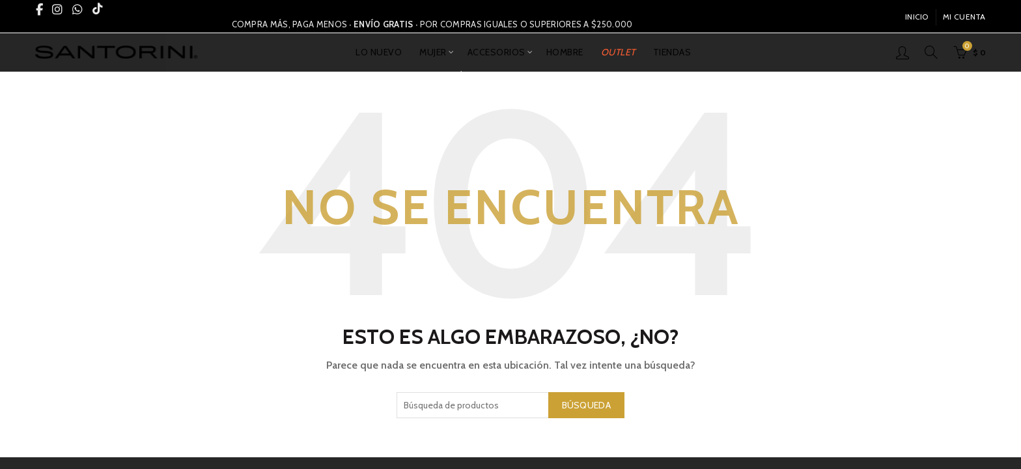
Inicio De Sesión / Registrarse (902, 52)
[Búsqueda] (931, 52)
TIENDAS (672, 52)
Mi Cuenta (964, 16)
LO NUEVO (379, 52)
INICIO (917, 16)
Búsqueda (586, 405)
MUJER (433, 52)
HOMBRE (564, 52)
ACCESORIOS (496, 52)
